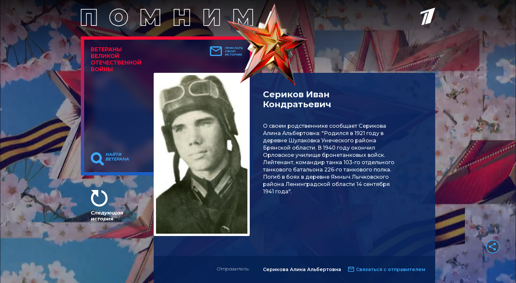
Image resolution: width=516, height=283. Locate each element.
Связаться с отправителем (390, 269)
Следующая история (107, 216)
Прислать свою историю (234, 51)
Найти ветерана (117, 157)
